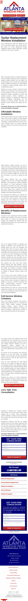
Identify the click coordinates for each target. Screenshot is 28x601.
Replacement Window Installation (13, 578)
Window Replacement (7, 478)
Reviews (13, 580)
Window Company (6, 494)
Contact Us (21, 15)
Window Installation (7, 486)
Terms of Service (13, 586)
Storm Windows (6, 490)
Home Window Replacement (9, 482)
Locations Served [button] (14, 532)
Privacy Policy (13, 583)
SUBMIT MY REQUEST (14, 457)
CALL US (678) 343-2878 (10, 15)
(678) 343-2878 (21, 106)
